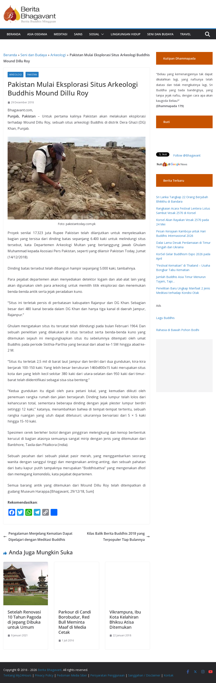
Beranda (13, 34)
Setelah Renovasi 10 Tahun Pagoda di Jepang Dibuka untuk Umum (24, 619)
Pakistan (32, 74)
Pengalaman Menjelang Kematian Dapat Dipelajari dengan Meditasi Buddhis (37, 536)
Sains (78, 34)
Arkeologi (58, 55)
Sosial (94, 34)
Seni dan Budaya (160, 34)
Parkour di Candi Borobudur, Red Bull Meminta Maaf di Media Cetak (74, 622)
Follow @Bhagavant (187, 155)
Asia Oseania (37, 34)
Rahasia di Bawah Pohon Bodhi (177, 330)
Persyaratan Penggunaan (107, 675)
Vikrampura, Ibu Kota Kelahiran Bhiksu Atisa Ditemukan (125, 619)
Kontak (168, 675)
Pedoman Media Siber (72, 675)
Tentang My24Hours (17, 675)
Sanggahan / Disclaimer (144, 675)
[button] (101, 34)
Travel (185, 34)
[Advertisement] (184, 365)
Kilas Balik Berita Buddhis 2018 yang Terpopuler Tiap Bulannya (118, 536)
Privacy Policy (44, 675)
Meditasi (60, 34)
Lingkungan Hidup (125, 34)
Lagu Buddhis (165, 318)
